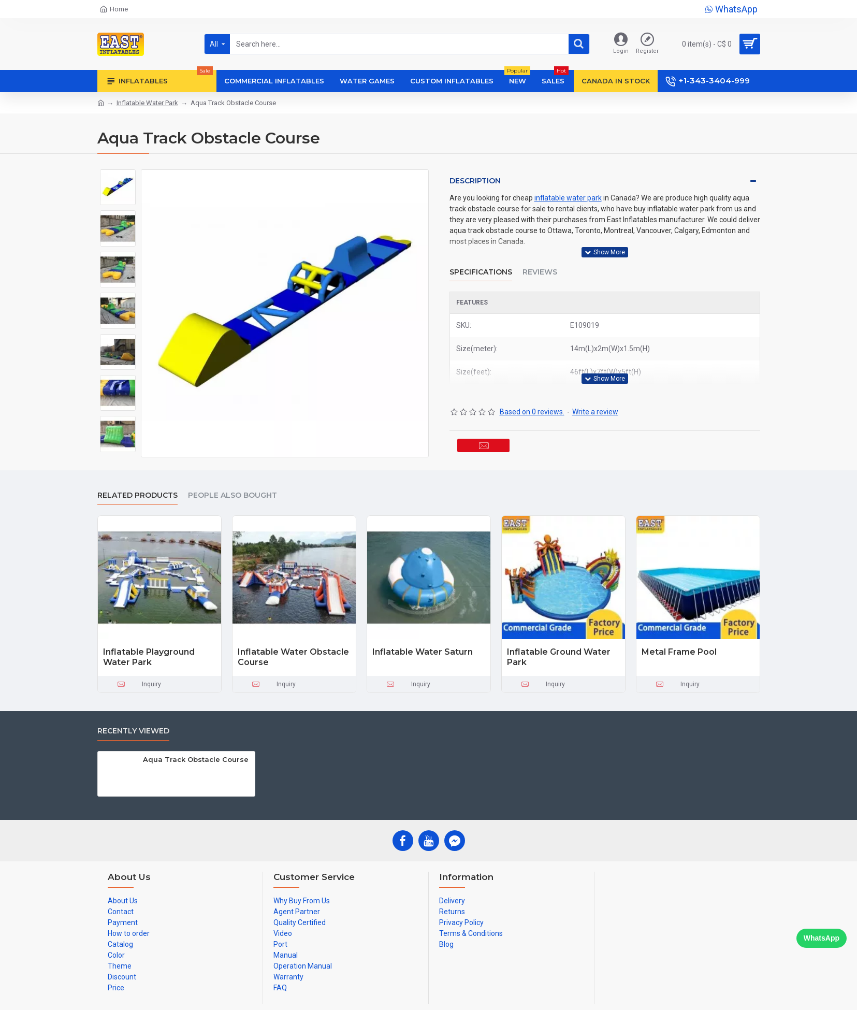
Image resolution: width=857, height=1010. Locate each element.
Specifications (480, 261)
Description (475, 180)
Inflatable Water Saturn (422, 649)
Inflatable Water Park (147, 103)
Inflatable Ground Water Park (559, 654)
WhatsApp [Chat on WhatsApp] (821, 938)
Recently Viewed (133, 728)
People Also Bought (232, 492)
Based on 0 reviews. (532, 392)
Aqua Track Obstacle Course (196, 757)
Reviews (539, 261)
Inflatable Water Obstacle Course (293, 654)
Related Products (137, 492)
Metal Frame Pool (679, 649)
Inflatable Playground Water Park (149, 654)
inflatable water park (568, 198)
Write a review (595, 392)
